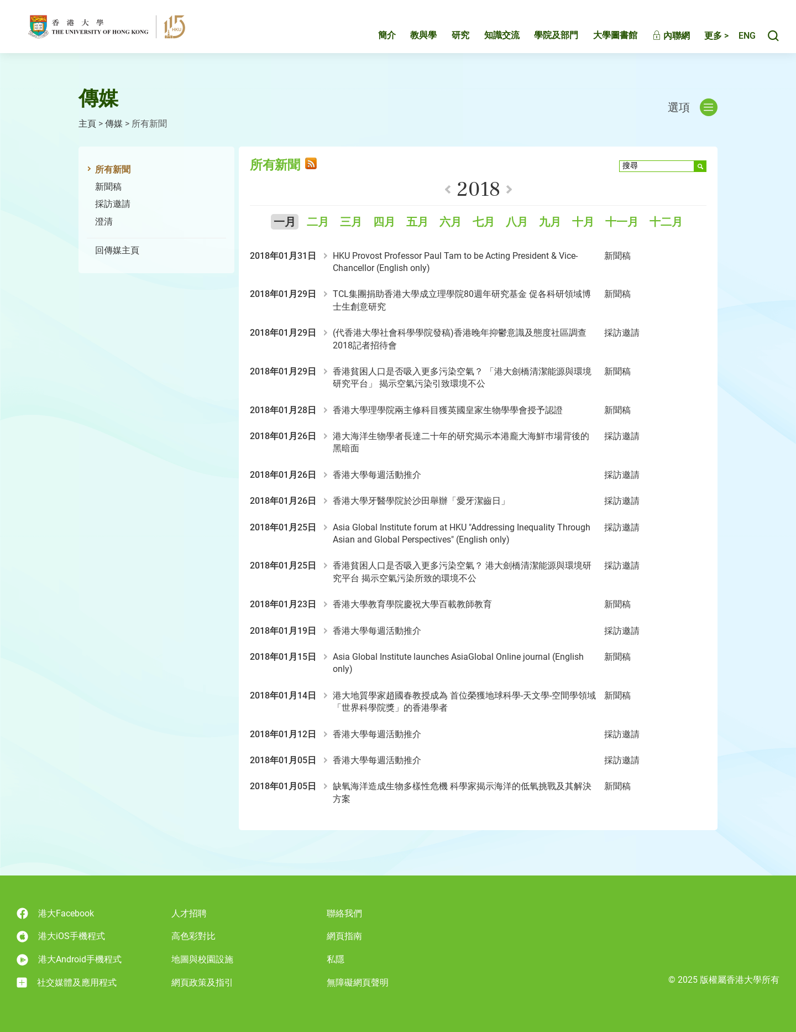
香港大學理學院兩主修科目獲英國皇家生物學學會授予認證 (448, 410)
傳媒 (114, 123)
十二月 (666, 222)
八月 (517, 222)
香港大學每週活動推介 (377, 475)
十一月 (621, 222)
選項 (693, 107)
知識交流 (490, 37)
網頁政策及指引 (202, 982)
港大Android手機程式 (69, 960)
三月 (351, 222)
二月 (318, 222)
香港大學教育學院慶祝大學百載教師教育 (412, 604)
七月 (484, 222)
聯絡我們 (344, 913)
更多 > (705, 37)
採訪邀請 (112, 204)
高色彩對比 (193, 936)
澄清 (104, 221)
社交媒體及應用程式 (67, 982)
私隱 (335, 959)
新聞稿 (108, 186)
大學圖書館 (604, 37)
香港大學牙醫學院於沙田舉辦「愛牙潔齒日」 (421, 501)
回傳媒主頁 (117, 250)
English (741, 37)
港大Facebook (55, 913)
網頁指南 (344, 936)
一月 (285, 222)
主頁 (87, 123)
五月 (417, 222)
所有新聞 (112, 169)
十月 (583, 222)
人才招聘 (189, 913)
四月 (384, 222)
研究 (449, 37)
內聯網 (659, 37)
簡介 (375, 37)
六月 (450, 222)
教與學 (412, 37)
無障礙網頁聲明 (358, 982)
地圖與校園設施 (202, 959)
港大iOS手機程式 (61, 936)
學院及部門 (544, 37)
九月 (550, 222)
